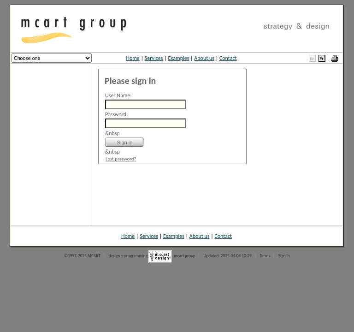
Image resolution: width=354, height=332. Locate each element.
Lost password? (121, 159)
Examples (178, 58)
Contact (228, 58)
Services (154, 58)
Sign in (284, 256)
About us (204, 58)
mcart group (184, 256)
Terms (265, 256)
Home (132, 58)
